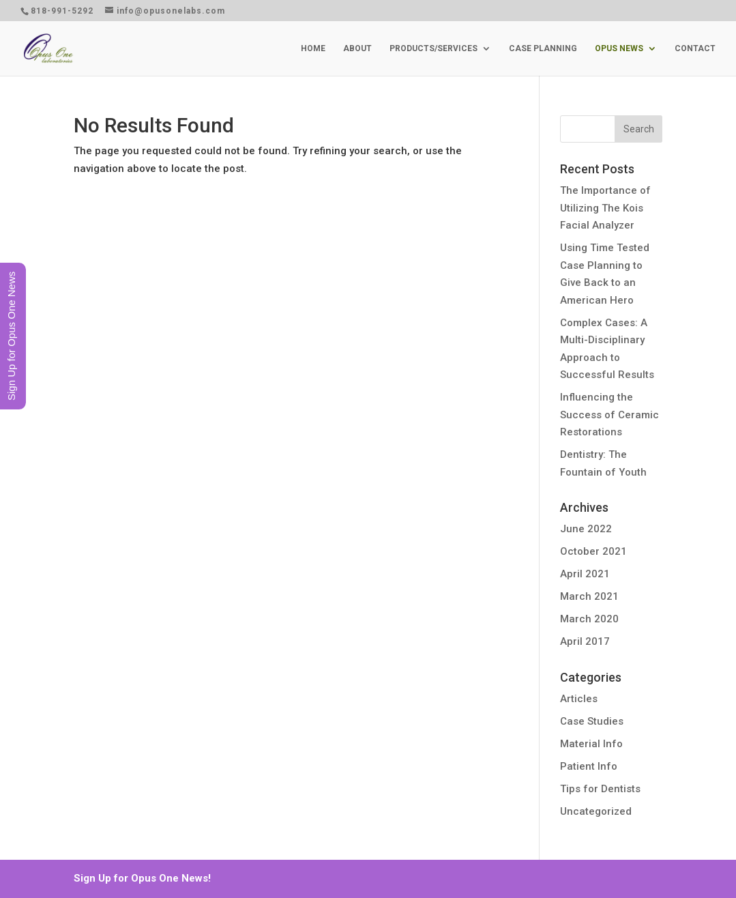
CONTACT (695, 48)
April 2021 (585, 574)
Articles (579, 699)
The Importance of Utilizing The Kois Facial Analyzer (605, 207)
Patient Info (588, 766)
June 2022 (586, 529)
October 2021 (593, 551)
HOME (313, 48)
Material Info (591, 744)
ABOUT (357, 48)
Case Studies (591, 721)
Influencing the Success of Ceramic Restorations (609, 414)
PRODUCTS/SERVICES (433, 48)
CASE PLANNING (543, 48)
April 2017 (585, 641)
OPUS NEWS (619, 48)
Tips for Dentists (600, 789)
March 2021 (589, 596)
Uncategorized (596, 811)
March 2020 (589, 619)
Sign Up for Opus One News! (142, 878)
